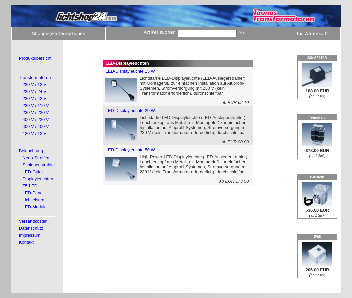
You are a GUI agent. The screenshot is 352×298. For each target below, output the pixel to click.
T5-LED (29, 185)
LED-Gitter (33, 171)
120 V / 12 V (35, 133)
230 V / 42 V (35, 98)
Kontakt (26, 242)
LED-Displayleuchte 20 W (130, 110)
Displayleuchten (38, 178)
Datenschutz (31, 228)
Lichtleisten (33, 199)
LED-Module (35, 206)
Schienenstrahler (39, 164)
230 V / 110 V (36, 105)
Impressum (29, 235)
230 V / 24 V (35, 91)
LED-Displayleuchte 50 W (130, 149)
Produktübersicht (35, 58)
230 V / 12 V (35, 84)
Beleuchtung (31, 150)
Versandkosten (33, 221)
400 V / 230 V (36, 119)
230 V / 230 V (36, 112)
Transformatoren (35, 77)
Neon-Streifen (36, 157)
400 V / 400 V (36, 126)
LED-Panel (33, 192)
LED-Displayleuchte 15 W (130, 71)
